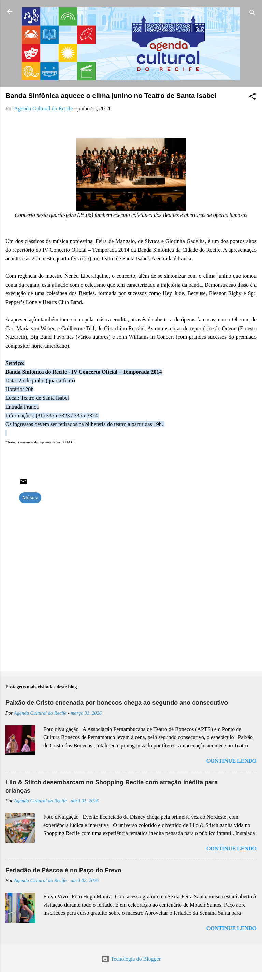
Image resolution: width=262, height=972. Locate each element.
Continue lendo (231, 761)
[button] (252, 97)
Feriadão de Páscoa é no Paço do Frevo (63, 870)
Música (30, 497)
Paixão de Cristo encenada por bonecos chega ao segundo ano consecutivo (116, 702)
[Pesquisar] (252, 13)
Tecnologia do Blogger (131, 959)
